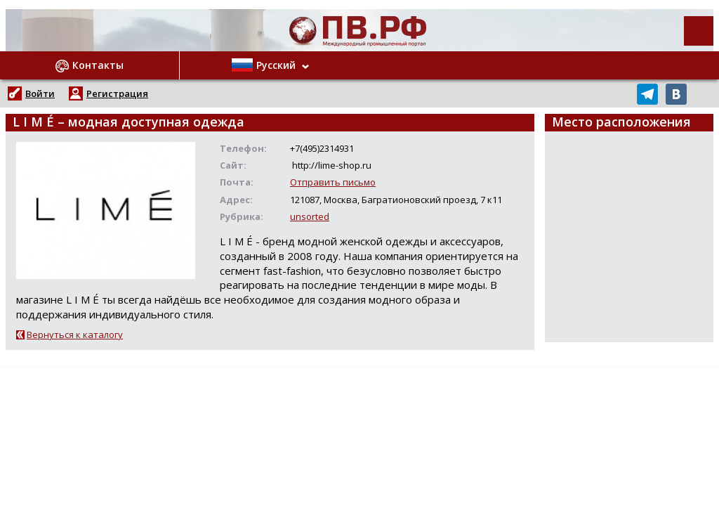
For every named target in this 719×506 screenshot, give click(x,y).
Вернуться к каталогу (75, 334)
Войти (40, 93)
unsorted (309, 216)
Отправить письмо (333, 182)
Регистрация (117, 93)
